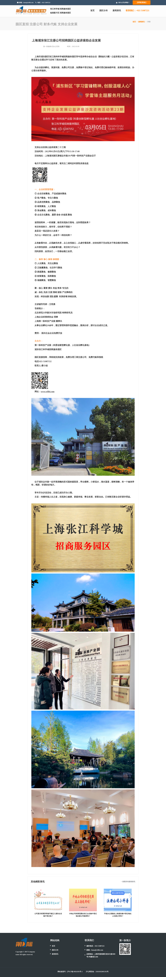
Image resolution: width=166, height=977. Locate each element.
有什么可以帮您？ (123, 2)
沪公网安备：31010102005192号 (97, 971)
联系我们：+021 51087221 (137, 10)
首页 (92, 10)
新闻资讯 (117, 10)
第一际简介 (125, 940)
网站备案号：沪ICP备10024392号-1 (70, 971)
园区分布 (103, 10)
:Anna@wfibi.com (28, 2)
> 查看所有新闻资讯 (128, 882)
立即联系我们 (141, 2)
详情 (148, 22)
